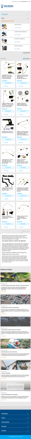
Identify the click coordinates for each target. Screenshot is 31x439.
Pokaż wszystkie (26, 52)
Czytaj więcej (3, 291)
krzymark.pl (13, 436)
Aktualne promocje (7, 21)
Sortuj (2, 58)
